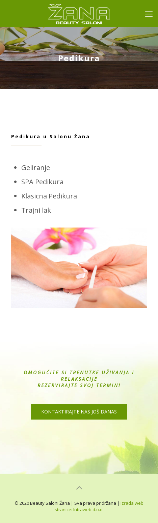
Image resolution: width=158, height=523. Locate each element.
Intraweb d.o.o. (88, 509)
